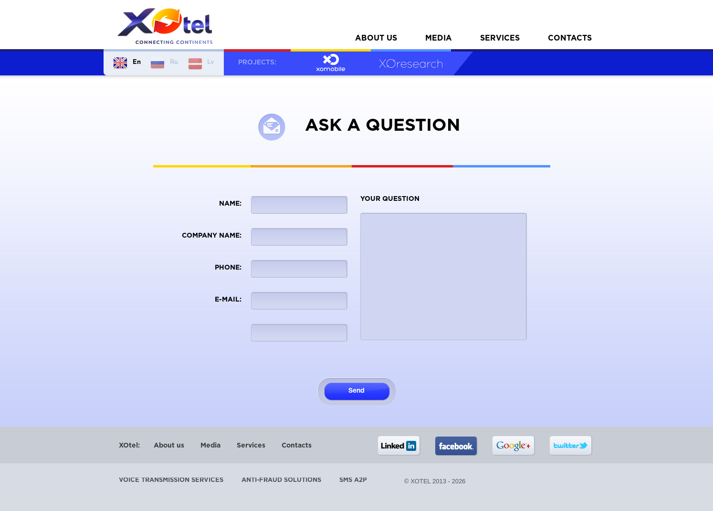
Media (438, 38)
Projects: (257, 62)
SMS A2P (353, 480)
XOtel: (129, 445)
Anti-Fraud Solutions (281, 480)
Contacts (570, 38)
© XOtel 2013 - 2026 (434, 481)
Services (500, 38)
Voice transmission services (171, 480)
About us (376, 38)
